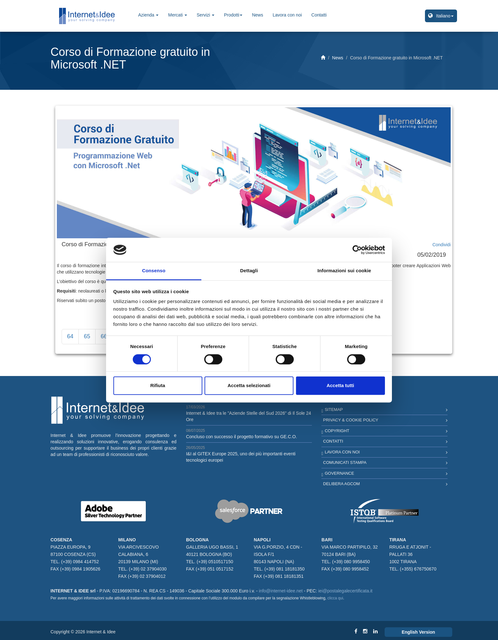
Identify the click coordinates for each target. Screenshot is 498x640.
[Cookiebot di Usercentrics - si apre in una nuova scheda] (357, 249)
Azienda (148, 14)
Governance (339, 473)
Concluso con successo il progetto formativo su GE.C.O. (241, 436)
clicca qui (335, 598)
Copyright (337, 430)
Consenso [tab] (153, 271)
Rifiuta (157, 385)
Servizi (205, 14)
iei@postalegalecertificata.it (345, 590)
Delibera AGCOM (341, 483)
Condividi (441, 244)
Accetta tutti (340, 385)
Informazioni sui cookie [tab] (344, 271)
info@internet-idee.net (281, 590)
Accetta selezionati (248, 385)
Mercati (177, 14)
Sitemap (334, 409)
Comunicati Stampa (345, 462)
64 (70, 336)
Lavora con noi (287, 14)
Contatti (318, 14)
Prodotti (233, 14)
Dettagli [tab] (249, 271)
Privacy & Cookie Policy (350, 420)
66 (104, 336)
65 (87, 336)
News (257, 14)
